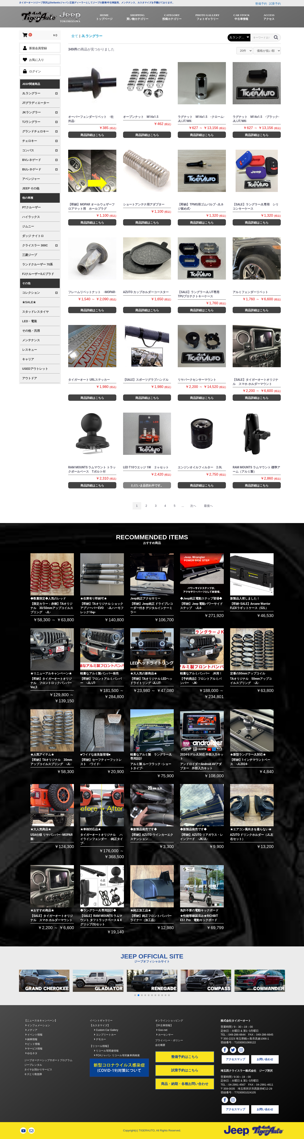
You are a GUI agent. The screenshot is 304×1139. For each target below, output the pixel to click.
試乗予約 (275, 3)
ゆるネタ (31, 1053)
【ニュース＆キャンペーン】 (40, 1020)
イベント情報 (33, 1034)
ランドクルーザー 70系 (37, 264)
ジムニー (28, 226)
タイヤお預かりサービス (38, 1069)
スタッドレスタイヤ (35, 311)
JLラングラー (91, 36)
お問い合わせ (265, 1059)
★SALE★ (29, 302)
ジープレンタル (33, 1064)
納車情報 (31, 1039)
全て (74, 36)
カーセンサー (164, 1034)
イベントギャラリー (101, 1020)
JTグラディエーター (35, 103)
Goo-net (161, 1030)
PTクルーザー (31, 207)
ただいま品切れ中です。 (147, 485)
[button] (135, 995)
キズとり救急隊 (33, 1074)
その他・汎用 (31, 330)
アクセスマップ (235, 1059)
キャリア (28, 359)
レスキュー (29, 349)
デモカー (100, 1039)
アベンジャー (31, 179)
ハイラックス (31, 217)
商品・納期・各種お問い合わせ (184, 1084)
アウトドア (29, 378)
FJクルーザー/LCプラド (38, 274)
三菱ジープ (29, 255)
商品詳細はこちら (92, 135)
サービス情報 (33, 1048)
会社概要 (160, 1045)
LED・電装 (29, 321)
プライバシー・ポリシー (169, 1040)
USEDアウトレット (35, 368)
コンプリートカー (105, 1034)
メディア (31, 1030)
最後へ (208, 505)
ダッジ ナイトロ (33, 236)
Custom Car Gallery (106, 1030)
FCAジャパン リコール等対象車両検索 (117, 1055)
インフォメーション (37, 1025)
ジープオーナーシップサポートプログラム (48, 1060)
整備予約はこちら (184, 1057)
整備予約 (261, 3)
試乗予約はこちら (184, 1070)
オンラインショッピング (169, 1020)
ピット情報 (32, 1043)
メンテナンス (31, 340)
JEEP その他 (30, 188)
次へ (193, 505)
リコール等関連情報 (106, 1050)
